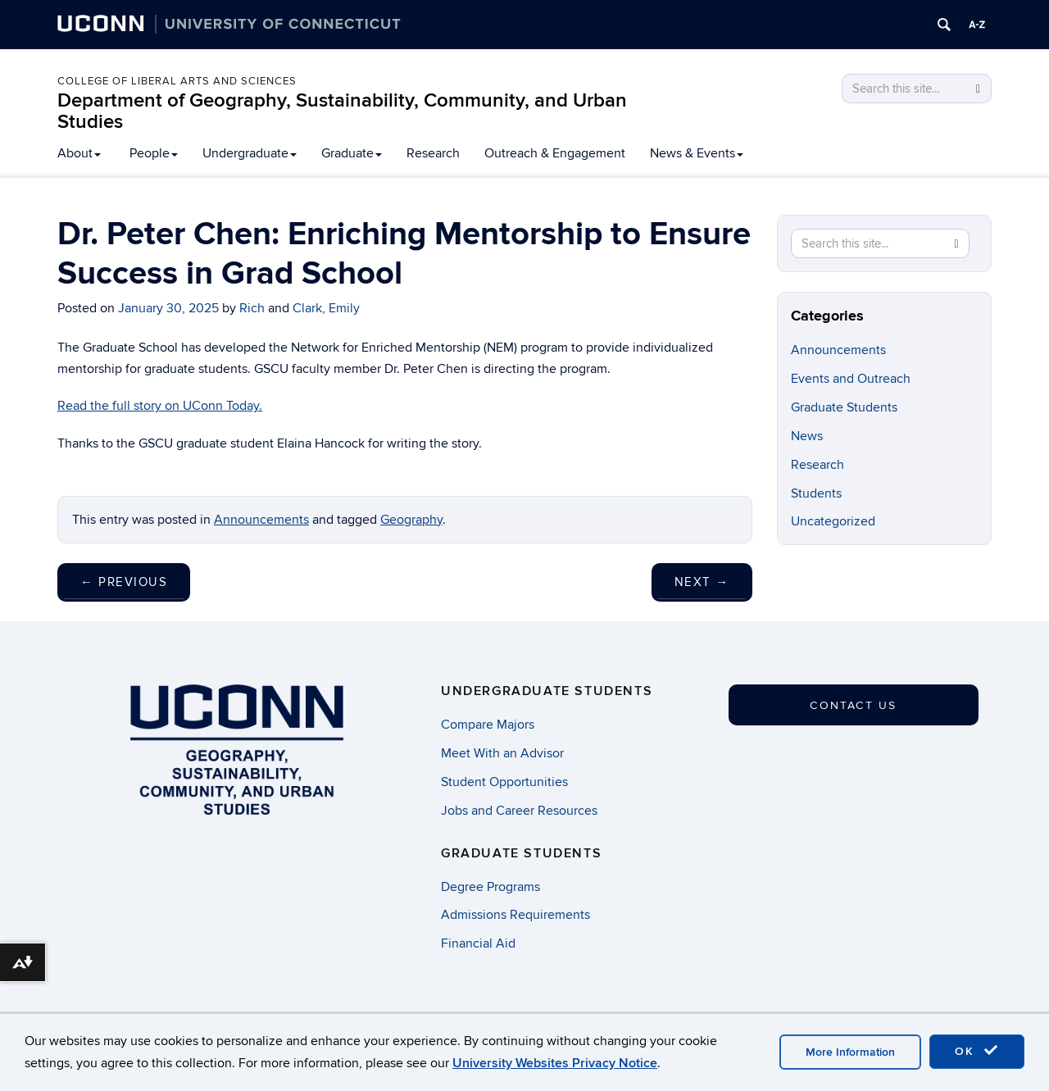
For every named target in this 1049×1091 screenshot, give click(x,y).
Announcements (261, 519)
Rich (252, 308)
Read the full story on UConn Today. (159, 406)
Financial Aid (478, 943)
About (79, 153)
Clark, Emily (326, 308)
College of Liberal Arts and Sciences (177, 81)
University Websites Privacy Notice (554, 1063)
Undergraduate (249, 153)
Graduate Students (844, 407)
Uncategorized (833, 521)
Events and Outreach (850, 378)
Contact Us (853, 705)
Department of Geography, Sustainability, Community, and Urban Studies (342, 111)
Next (701, 582)
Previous (123, 582)
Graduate (351, 153)
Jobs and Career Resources (519, 810)
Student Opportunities (504, 782)
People (153, 153)
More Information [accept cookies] (850, 1052)
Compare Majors (487, 724)
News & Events (696, 153)
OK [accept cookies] (977, 1050)
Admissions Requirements (515, 915)
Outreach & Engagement (554, 153)
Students (816, 493)
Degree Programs (490, 887)
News (807, 436)
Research (433, 153)
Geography (411, 519)
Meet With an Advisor (502, 753)
